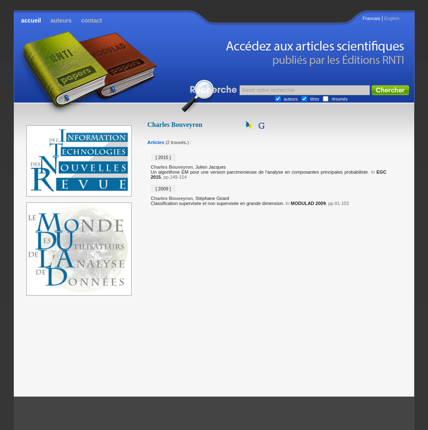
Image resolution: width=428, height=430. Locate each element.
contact (91, 20)
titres (314, 99)
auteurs (61, 20)
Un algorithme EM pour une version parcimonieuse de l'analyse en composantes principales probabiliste (259, 172)
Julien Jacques (211, 166)
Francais (371, 18)
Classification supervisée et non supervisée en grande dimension (217, 203)
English (391, 18)
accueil (31, 20)
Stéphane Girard (212, 198)
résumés (339, 99)
